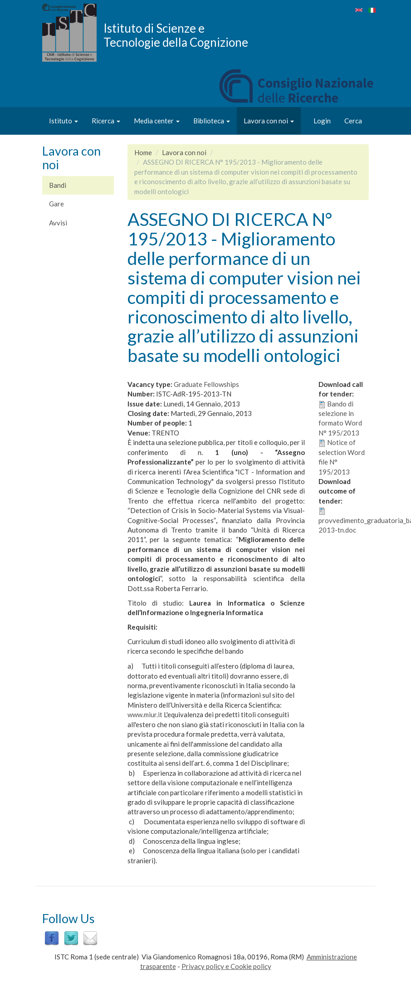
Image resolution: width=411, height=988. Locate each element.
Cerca (353, 121)
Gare (56, 204)
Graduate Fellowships (206, 384)
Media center (157, 121)
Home (143, 152)
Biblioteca (211, 121)
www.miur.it (144, 714)
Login (322, 121)
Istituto (63, 121)
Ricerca (106, 121)
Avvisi (58, 223)
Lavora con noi (269, 121)
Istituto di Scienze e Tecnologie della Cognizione (175, 34)
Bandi (57, 185)
